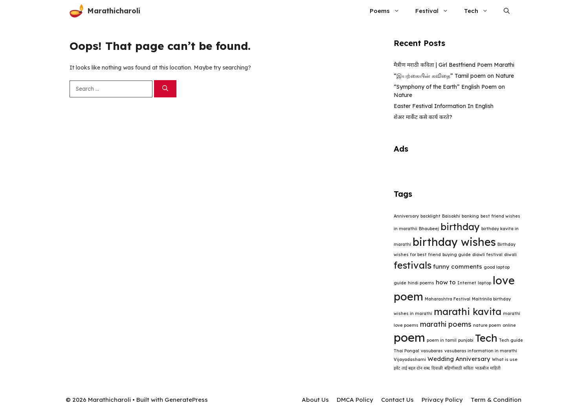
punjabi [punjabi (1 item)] (465, 340)
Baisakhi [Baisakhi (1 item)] (451, 216)
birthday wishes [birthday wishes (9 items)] (454, 242)
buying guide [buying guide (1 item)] (456, 254)
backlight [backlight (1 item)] (430, 216)
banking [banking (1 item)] (470, 216)
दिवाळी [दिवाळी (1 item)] (437, 368)
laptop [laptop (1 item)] (484, 283)
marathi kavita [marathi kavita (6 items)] (467, 311)
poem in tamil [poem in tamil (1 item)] (442, 340)
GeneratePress (186, 399)
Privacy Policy (442, 399)
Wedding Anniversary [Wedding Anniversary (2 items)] (458, 359)
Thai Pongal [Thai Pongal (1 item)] (406, 350)
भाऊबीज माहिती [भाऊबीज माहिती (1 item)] (488, 368)
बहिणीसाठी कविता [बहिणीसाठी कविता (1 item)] (458, 368)
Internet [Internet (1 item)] (466, 283)
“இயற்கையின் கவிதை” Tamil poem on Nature (454, 75)
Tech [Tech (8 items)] (486, 337)
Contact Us (397, 399)
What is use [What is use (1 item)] (504, 359)
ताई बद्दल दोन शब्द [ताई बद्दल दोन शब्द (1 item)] (416, 368)
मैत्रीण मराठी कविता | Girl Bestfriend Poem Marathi (454, 64)
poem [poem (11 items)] (409, 337)
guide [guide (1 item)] (400, 283)
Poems (388, 11)
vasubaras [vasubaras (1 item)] (432, 350)
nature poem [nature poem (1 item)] (487, 325)
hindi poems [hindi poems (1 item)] (421, 283)
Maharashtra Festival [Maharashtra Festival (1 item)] (447, 299)
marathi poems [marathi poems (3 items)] (445, 324)
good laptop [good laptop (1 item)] (497, 267)
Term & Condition (496, 399)
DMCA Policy (355, 399)
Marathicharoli (113, 10)
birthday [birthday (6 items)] (460, 227)
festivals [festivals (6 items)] (412, 265)
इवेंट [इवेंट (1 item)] (397, 368)
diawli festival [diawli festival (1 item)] (487, 254)
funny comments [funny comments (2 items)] (457, 266)
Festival (435, 11)
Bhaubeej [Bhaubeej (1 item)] (429, 228)
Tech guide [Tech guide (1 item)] (511, 340)
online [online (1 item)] (509, 325)
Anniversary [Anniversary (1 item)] (406, 216)
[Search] (165, 89)
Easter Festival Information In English (443, 106)
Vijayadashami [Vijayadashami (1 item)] (410, 359)
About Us (315, 399)
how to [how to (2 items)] (446, 282)
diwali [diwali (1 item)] (510, 254)
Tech (480, 11)
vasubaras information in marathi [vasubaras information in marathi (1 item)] (480, 350)
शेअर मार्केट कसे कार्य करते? (423, 117)
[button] (506, 11)
